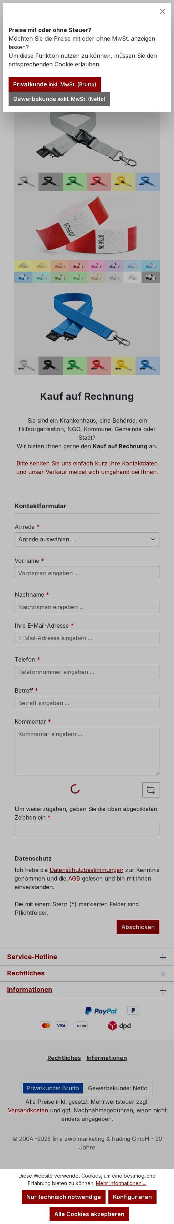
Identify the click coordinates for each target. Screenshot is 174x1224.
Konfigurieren (132, 1196)
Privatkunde (54, 84)
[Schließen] (162, 11)
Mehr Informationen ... (121, 1183)
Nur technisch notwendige (63, 1196)
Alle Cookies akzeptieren (89, 1214)
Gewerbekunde (59, 98)
